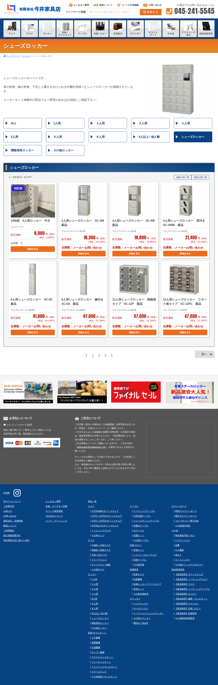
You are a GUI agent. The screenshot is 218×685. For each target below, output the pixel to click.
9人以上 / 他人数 (149, 136)
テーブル (134, 506)
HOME (6, 493)
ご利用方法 (8, 506)
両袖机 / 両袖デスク (101, 550)
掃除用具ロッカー (22, 150)
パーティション (182, 540)
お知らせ (7, 511)
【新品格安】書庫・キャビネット (191, 599)
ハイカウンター (140, 603)
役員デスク (138, 574)
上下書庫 (96, 637)
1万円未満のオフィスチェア (105, 511)
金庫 (177, 545)
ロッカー (27, 56)
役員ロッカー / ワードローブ (147, 584)
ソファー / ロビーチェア (145, 555)
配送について (102, 5)
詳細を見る (32, 249)
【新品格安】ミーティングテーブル (192, 589)
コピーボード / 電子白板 (187, 521)
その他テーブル (140, 540)
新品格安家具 (178, 569)
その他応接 (138, 564)
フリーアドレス (99, 560)
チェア (91, 506)
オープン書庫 (98, 652)
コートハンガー (182, 560)
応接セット (138, 550)
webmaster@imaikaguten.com (91, 447)
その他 (175, 530)
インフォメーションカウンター (148, 613)
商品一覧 (92, 501)
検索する (150, 12)
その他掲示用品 (182, 525)
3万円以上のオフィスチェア (105, 525)
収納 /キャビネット (97, 633)
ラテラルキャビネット (102, 657)
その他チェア (98, 535)
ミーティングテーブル (144, 511)
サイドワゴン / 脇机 (101, 564)
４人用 (185, 123)
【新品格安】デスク (185, 584)
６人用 (57, 136)
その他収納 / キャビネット (104, 676)
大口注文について (54, 516)
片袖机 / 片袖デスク (101, 545)
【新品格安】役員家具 (186, 613)
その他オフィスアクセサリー (189, 564)
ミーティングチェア (101, 530)
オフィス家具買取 (54, 511)
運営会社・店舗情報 (13, 521)
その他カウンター (142, 618)
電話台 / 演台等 (140, 623)
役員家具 (134, 569)
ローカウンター (140, 608)
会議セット (138, 535)
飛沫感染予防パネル (185, 535)
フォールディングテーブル (146, 521)
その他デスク (98, 569)
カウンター (135, 599)
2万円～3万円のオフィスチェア (107, 521)
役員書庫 (137, 579)
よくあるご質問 (79, 5)
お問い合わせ (152, 5)
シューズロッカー (192, 136)
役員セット (138, 589)
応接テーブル (139, 560)
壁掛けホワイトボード (186, 511)
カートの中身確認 (128, 5)
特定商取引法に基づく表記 (16, 540)
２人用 (100, 123)
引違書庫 (96, 647)
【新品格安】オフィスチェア (189, 574)
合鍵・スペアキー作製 (56, 506)
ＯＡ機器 (179, 550)
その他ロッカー (63, 150)
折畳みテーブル (140, 525)
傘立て (178, 555)
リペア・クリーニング (56, 521)
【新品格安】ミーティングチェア (191, 579)
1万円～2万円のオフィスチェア (107, 516)
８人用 (100, 136)
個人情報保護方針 (12, 535)
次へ (204, 354)
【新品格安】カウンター (187, 603)
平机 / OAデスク (99, 555)
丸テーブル (138, 530)
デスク (91, 540)
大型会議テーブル (142, 516)
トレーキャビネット (101, 662)
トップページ (12, 56)
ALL (13, 123)
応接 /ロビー (136, 545)
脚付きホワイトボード (186, 516)
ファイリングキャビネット (104, 667)
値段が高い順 (200, 177)
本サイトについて (12, 501)
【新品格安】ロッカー (186, 594)
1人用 (57, 123)
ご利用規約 (8, 530)
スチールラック (99, 672)
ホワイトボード (179, 506)
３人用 (143, 123)
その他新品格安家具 (185, 618)
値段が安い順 (182, 177)
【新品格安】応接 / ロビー (188, 608)
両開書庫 (96, 642)
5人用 (14, 136)
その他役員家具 (140, 594)
